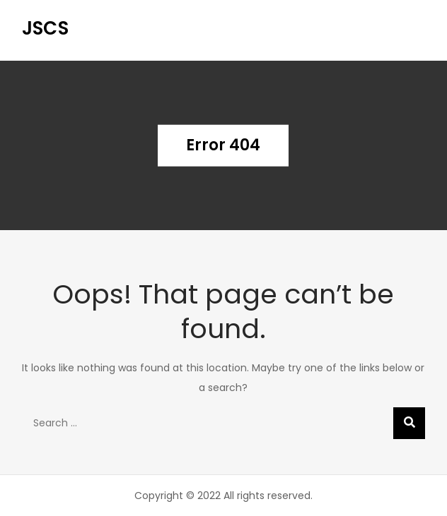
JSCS (45, 28)
